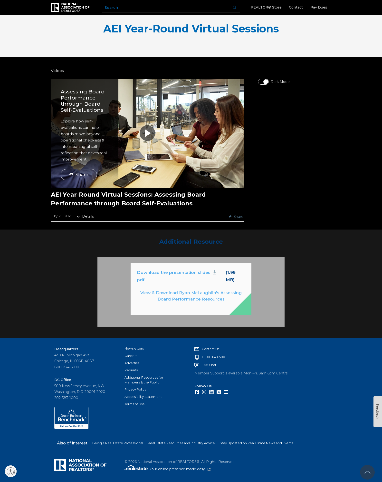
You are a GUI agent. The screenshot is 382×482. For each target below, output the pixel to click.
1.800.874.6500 (213, 357)
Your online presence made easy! (180, 469)
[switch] (263, 82)
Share (78, 174)
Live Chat (209, 365)
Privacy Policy (135, 389)
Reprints (131, 370)
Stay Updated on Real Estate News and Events (256, 443)
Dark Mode (280, 82)
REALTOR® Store (266, 7)
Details (85, 216)
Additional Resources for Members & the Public (143, 379)
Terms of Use (134, 404)
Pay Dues (318, 7)
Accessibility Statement (143, 397)
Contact (296, 7)
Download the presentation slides (177, 276)
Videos (57, 70)
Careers (130, 356)
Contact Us (210, 349)
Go (234, 7)
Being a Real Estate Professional (117, 443)
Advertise (132, 363)
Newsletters (134, 348)
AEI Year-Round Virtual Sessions (191, 28)
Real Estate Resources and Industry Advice (181, 443)
